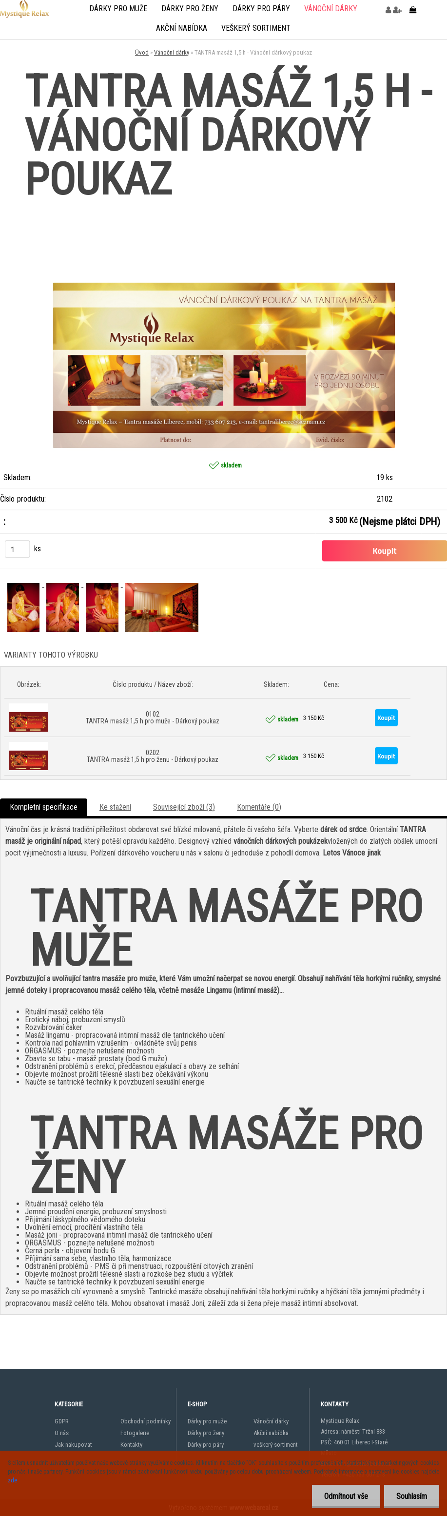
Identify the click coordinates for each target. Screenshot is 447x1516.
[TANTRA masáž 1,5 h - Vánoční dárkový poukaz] (224, 213)
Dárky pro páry (261, 8)
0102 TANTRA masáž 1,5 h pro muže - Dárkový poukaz (152, 717)
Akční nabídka (181, 28)
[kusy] (17, 549)
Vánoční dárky (330, 8)
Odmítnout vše (346, 1496)
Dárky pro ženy (189, 8)
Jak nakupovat (73, 1444)
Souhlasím (411, 1496)
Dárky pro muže (118, 8)
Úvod (142, 52)
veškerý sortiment (256, 28)
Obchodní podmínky (145, 1421)
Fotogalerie (134, 1433)
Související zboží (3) (184, 807)
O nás (62, 1433)
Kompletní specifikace (44, 807)
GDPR (62, 1421)
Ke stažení (115, 807)
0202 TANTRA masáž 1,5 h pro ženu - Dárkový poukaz (152, 756)
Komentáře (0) (259, 807)
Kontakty (131, 1444)
